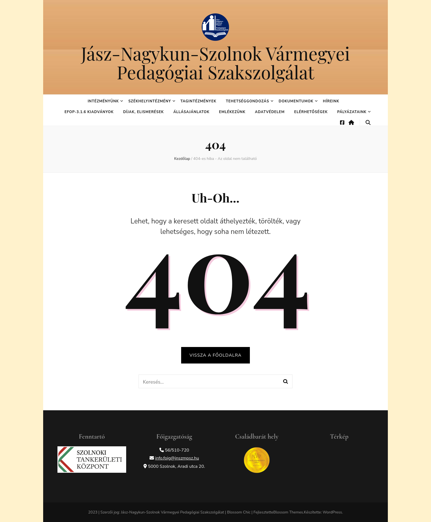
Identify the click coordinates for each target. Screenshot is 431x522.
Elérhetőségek (311, 112)
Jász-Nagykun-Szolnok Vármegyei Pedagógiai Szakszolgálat (215, 62)
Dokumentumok (296, 101)
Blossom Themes (288, 512)
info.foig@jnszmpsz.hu (177, 458)
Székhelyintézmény (149, 101)
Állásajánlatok (191, 112)
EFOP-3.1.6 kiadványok (89, 112)
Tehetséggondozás (247, 101)
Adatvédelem (270, 112)
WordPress (332, 512)
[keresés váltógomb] (368, 122)
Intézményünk (103, 101)
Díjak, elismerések (143, 112)
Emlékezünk (232, 112)
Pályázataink (352, 112)
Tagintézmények (198, 101)
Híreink (331, 101)
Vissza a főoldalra (215, 355)
